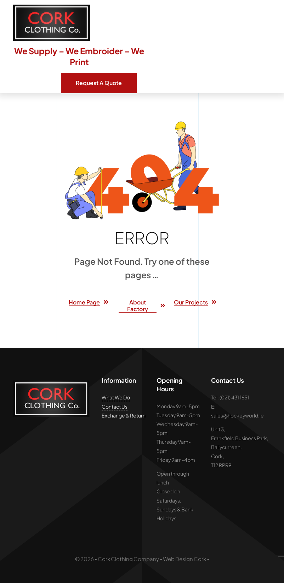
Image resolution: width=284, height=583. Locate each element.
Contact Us (114, 406)
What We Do (116, 397)
